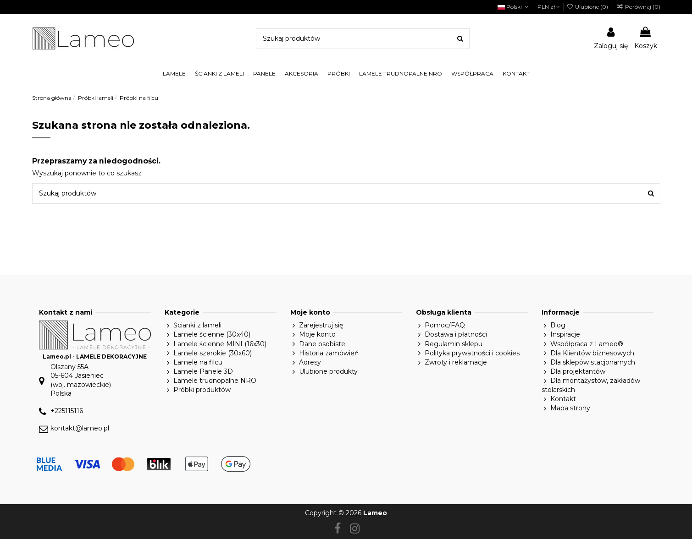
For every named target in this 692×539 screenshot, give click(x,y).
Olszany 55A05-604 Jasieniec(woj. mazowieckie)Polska (80, 380)
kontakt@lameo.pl (79, 428)
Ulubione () (588, 6)
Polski (514, 6)
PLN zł (548, 6)
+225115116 (66, 411)
